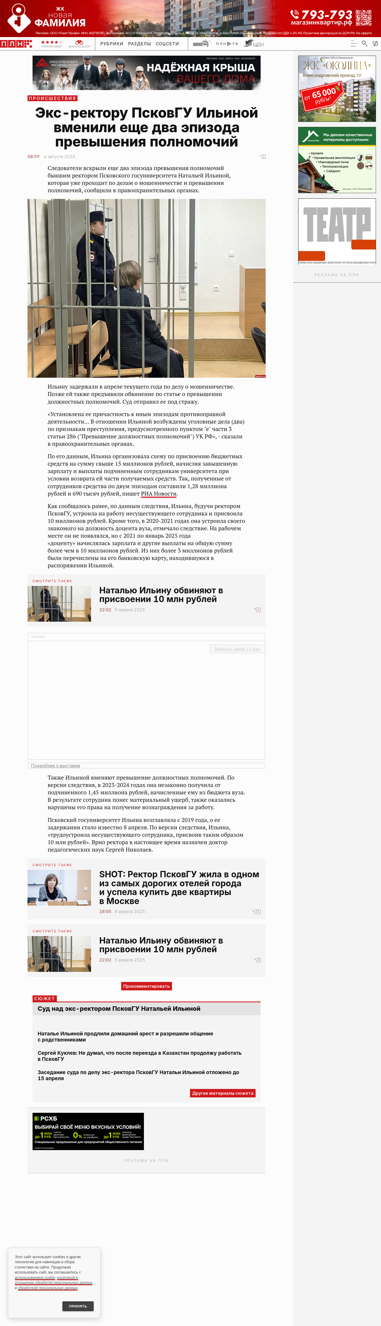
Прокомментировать (146, 986)
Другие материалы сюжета (222, 1093)
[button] (375, 43)
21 (258, 911)
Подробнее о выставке (55, 765)
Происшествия (52, 98)
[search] (365, 43)
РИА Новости (158, 493)
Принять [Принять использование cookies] (76, 1306)
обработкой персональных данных (48, 1287)
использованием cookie (35, 1277)
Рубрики (112, 43)
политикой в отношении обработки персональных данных (53, 1279)
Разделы (140, 43)
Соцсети (167, 43)
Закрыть (237, 649)
